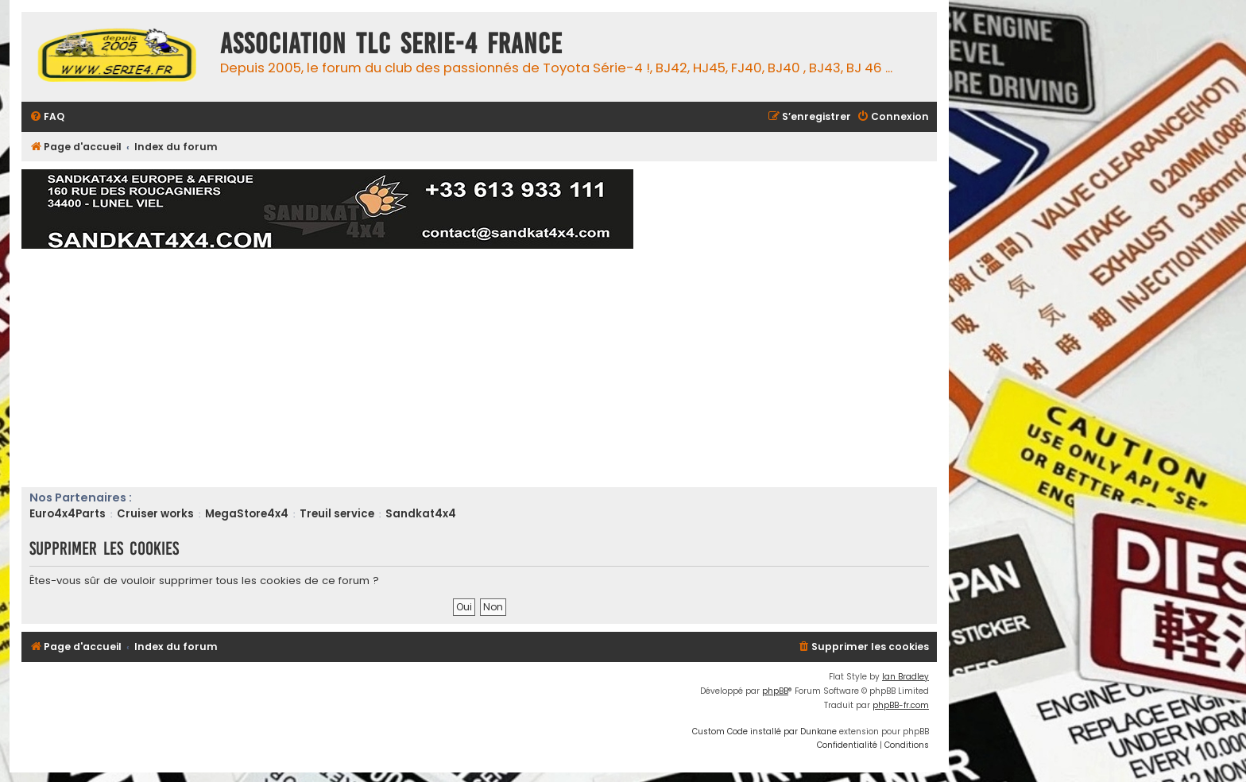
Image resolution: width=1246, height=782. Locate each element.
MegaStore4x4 (246, 513)
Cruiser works (155, 513)
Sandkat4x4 (420, 513)
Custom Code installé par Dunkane (764, 731)
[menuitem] (46, 117)
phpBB (775, 691)
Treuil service (337, 513)
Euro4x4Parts (67, 513)
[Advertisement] (498, 368)
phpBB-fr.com (901, 705)
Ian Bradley (905, 677)
